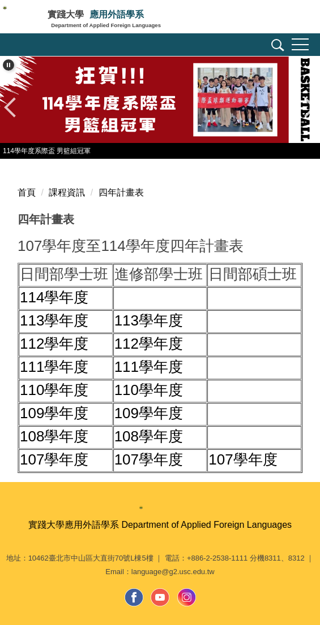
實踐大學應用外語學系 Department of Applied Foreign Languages (160, 524)
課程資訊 (67, 192)
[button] (276, 47)
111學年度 (54, 366)
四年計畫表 (121, 192)
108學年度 (54, 436)
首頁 (27, 192)
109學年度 (54, 413)
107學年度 (54, 459)
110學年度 (54, 389)
